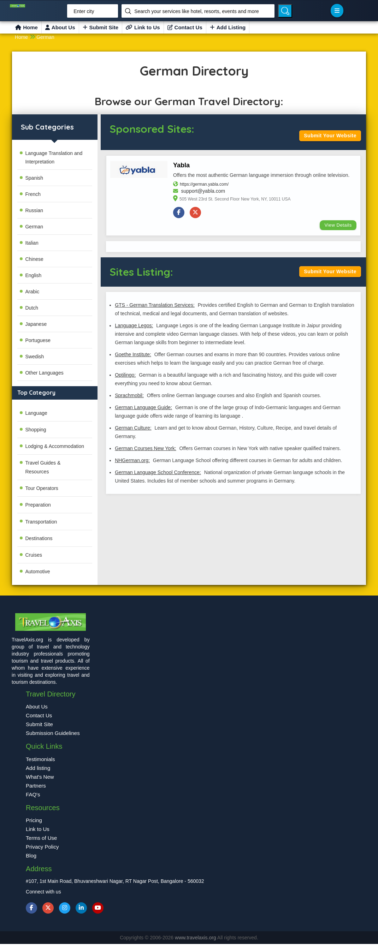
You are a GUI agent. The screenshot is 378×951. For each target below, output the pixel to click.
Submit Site (101, 27)
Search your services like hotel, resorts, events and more (196, 11)
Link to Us (143, 27)
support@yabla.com (203, 191)
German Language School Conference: (158, 472)
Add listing (38, 768)
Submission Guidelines (53, 733)
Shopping (35, 429)
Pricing (34, 820)
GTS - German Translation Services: (155, 305)
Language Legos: (134, 325)
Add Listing (228, 27)
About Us (60, 27)
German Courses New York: (145, 448)
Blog (31, 856)
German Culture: (133, 428)
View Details (338, 225)
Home (26, 27)
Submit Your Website (330, 135)
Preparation (38, 505)
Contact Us (184, 27)
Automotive (37, 571)
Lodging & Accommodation (54, 446)
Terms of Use (41, 838)
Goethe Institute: (133, 354)
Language (36, 413)
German (45, 37)
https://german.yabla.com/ (204, 184)
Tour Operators (41, 488)
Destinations (38, 538)
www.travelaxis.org (196, 937)
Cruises (33, 555)
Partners (36, 786)
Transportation (41, 522)
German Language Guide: (143, 407)
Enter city (83, 11)
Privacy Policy (42, 847)
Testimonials (40, 759)
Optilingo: (125, 375)
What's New (40, 777)
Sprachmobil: (129, 395)
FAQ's (33, 794)
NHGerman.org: (132, 460)
